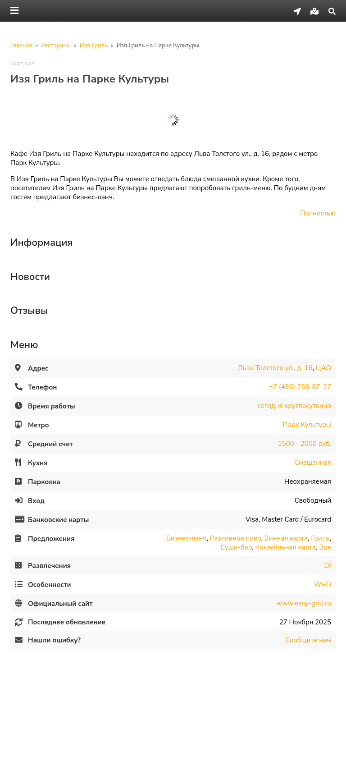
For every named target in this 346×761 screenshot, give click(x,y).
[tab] (173, 239)
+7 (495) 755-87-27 (300, 386)
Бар (29, 64)
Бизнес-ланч (186, 538)
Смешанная (312, 462)
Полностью (318, 213)
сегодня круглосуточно (294, 405)
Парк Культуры (307, 424)
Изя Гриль (94, 45)
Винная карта (286, 538)
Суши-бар (236, 547)
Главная (21, 45)
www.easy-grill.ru (303, 603)
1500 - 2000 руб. (304, 443)
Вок (325, 547)
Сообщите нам (308, 640)
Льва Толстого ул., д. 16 (275, 367)
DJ (327, 565)
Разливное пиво (235, 538)
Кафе (16, 64)
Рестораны (56, 45)
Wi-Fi (322, 584)
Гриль (320, 538)
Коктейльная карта (285, 547)
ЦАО (323, 367)
